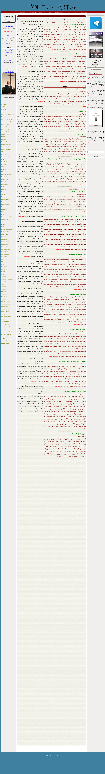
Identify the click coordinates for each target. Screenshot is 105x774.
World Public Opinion (6, 316)
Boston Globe (4, 141)
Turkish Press (4, 286)
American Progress (5, 124)
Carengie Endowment (6, 149)
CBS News (3, 154)
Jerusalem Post (4, 219)
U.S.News (3, 289)
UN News (3, 291)
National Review (5, 244)
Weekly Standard (5, 311)
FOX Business (4, 184)
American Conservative (6, 119)
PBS (2, 261)
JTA (2, 221)
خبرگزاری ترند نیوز (5, 331)
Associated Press (5, 134)
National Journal (5, 241)
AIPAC (3, 106)
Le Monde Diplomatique (6, 229)
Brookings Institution (6, 144)
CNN (2, 159)
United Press (4, 294)
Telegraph (3, 276)
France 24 (3, 189)
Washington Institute (6, 304)
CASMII (3, 151)
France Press (4, 191)
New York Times (5, 254)
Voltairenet (3, 299)
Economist (3, 169)
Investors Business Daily (6, 216)
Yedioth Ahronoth (5, 321)
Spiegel (3, 271)
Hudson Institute (5, 204)
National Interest (5, 239)
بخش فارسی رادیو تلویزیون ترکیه (8, 324)
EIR (2, 171)
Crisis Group (4, 164)
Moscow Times (4, 234)
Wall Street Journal (5, 301)
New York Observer (5, 249)
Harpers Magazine (5, 199)
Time (2, 284)
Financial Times (4, 176)
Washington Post (5, 306)
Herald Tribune (4, 201)
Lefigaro (3, 224)
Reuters (3, 269)
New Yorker (4, 256)
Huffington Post (4, 206)
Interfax (3, 211)
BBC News (3, 136)
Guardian (3, 194)
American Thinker (5, 129)
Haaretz (3, 196)
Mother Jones (4, 236)
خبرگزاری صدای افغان (6, 334)
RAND (2, 264)
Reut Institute (4, 266)
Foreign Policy (4, 181)
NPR (2, 259)
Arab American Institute (6, 131)
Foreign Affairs (4, 179)
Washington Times (5, 309)
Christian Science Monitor (7, 156)
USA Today (4, 296)
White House (4, 314)
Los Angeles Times (5, 231)
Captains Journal (5, 146)
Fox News (3, 186)
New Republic (4, 246)
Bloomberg (3, 139)
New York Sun (4, 251)
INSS (2, 214)
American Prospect (5, 126)
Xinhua (3, 319)
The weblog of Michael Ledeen (7, 279)
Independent (4, 209)
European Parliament (6, 174)
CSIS (2, 166)
